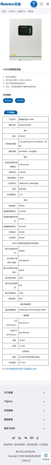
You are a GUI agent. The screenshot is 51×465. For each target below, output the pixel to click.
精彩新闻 (8, 419)
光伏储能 (20, 100)
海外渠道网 (32, 444)
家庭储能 (8, 100)
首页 (4, 11)
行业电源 (43, 444)
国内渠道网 (19, 444)
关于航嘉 (8, 392)
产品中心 (12, 11)
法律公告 (26, 460)
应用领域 (8, 410)
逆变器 (30, 11)
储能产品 (21, 11)
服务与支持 (9, 428)
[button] (20, 60)
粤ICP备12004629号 (25, 452)
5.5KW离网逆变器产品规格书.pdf (20, 369)
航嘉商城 (8, 444)
